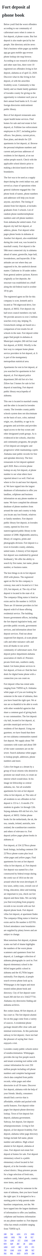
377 (19, 1240)
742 (11, 1234)
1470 (26, 1253)
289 (26, 1250)
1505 (32, 1234)
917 (32, 1237)
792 (20, 1237)
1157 (13, 1247)
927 (33, 1250)
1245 (12, 1240)
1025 (18, 1253)
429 (11, 1244)
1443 (5, 1237)
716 (5, 1240)
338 (5, 1234)
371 (32, 1247)
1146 (33, 1240)
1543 (26, 1240)
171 (25, 1234)
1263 (5, 1247)
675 (26, 1247)
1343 (12, 1250)
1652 (13, 1237)
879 (5, 1244)
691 (11, 1253)
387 (18, 1244)
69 (26, 1237)
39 (24, 1244)
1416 (30, 1244)
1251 (18, 1234)
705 (5, 1250)
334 (33, 1253)
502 (5, 1253)
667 (19, 1247)
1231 (19, 1250)
